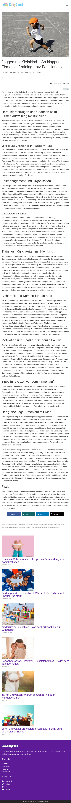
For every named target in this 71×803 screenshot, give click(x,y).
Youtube (6, 789)
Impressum (5, 766)
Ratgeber (38, 72)
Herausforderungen (45, 524)
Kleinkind (61, 524)
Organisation (13, 527)
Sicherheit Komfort (25, 527)
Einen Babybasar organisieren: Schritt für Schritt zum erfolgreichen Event (32, 730)
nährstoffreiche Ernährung (50, 403)
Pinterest (6, 787)
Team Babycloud (11, 72)
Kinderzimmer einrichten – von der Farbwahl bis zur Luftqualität (31, 628)
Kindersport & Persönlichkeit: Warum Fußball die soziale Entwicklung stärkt (33, 594)
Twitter (6, 784)
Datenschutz (6, 772)
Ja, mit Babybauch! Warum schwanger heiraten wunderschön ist (28, 696)
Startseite (5, 763)
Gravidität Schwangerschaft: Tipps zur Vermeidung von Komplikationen (33, 560)
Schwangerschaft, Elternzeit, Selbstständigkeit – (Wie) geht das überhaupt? (35, 662)
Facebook (7, 781)
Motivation (5, 527)
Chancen (4, 524)
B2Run (31, 100)
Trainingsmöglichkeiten (39, 527)
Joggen (54, 524)
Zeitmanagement (53, 527)
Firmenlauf (21, 524)
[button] (14, 514)
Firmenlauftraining (32, 524)
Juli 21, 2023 (27, 72)
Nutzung (5, 769)
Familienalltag (12, 524)
